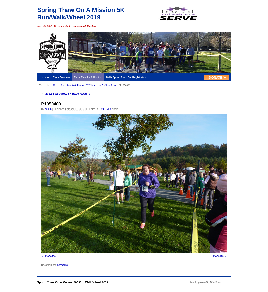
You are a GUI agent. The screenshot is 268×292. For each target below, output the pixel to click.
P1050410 (218, 256)
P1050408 (50, 256)
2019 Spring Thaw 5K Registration (126, 77)
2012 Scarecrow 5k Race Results (102, 85)
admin (48, 109)
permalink (62, 265)
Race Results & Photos (88, 77)
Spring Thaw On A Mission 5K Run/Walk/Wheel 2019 (72, 282)
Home (45, 77)
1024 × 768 (105, 109)
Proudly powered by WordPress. (205, 282)
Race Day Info (61, 77)
